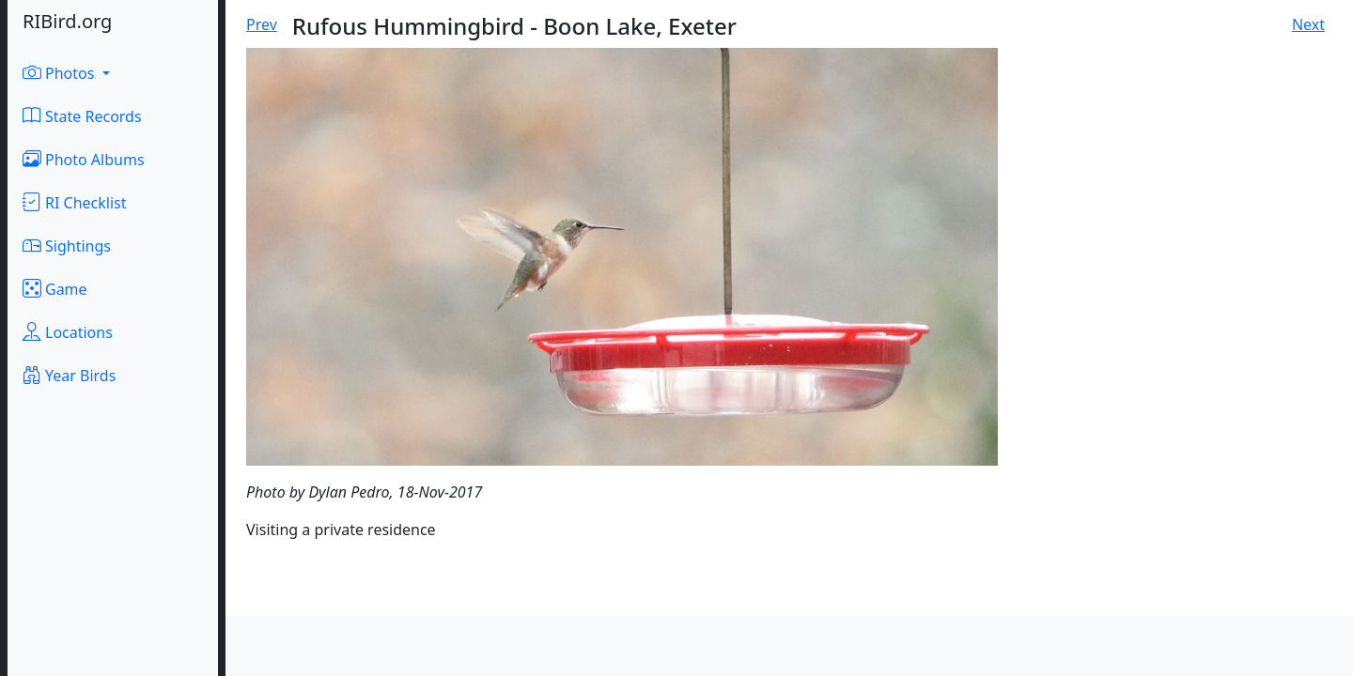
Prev (261, 24)
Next (1308, 24)
